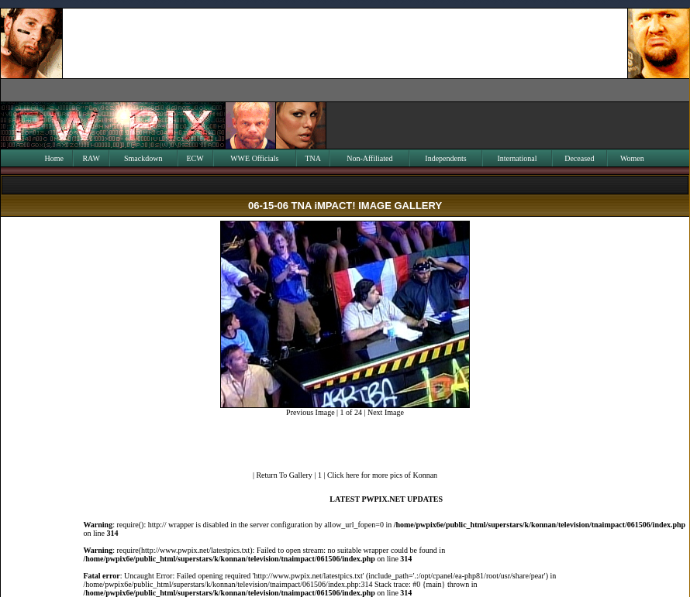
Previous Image (310, 412)
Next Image (385, 412)
